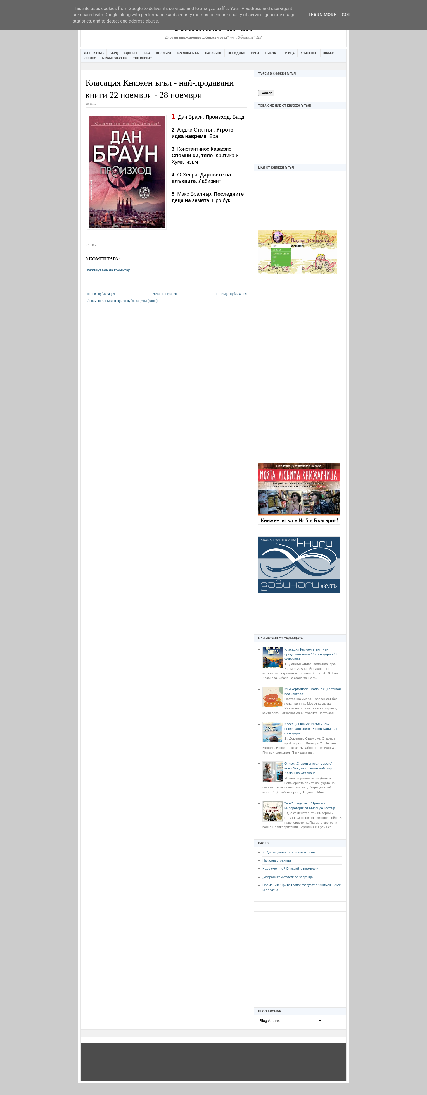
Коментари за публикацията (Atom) (132, 301)
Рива (255, 53)
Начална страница (276, 860)
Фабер (328, 53)
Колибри (163, 53)
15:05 (92, 245)
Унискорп (309, 53)
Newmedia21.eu (114, 58)
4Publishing (94, 53)
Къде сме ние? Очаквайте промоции (290, 869)
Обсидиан (236, 53)
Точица (288, 53)
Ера (147, 53)
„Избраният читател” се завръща (287, 877)
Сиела (270, 53)
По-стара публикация (231, 294)
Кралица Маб (188, 53)
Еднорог (131, 53)
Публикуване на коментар (108, 270)
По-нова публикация (100, 294)
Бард (114, 53)
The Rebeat (142, 58)
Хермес (90, 58)
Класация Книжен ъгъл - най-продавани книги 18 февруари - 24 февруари (310, 728)
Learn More (322, 14)
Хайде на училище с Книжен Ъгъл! (289, 852)
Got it (348, 14)
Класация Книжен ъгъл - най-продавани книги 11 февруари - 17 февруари (310, 654)
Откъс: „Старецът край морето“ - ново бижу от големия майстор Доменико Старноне (309, 768)
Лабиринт (213, 53)
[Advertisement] (300, 369)
